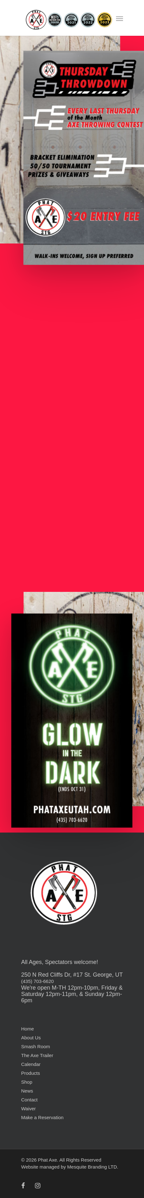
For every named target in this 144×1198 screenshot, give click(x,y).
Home (27, 1028)
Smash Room (35, 1046)
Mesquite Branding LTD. (92, 1166)
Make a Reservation (42, 1117)
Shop (26, 1082)
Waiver (28, 1108)
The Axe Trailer (37, 1055)
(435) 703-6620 (37, 981)
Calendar (31, 1064)
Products (30, 1073)
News (27, 1090)
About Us (31, 1037)
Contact (29, 1099)
